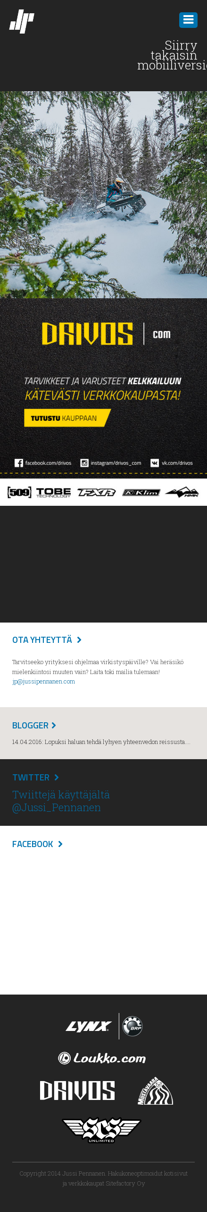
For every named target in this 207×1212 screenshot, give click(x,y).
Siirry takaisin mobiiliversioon (167, 54)
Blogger (30, 725)
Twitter (31, 777)
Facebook (32, 843)
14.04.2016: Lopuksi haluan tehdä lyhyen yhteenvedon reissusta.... (101, 741)
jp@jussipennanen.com (43, 681)
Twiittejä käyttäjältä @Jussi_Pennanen (61, 801)
